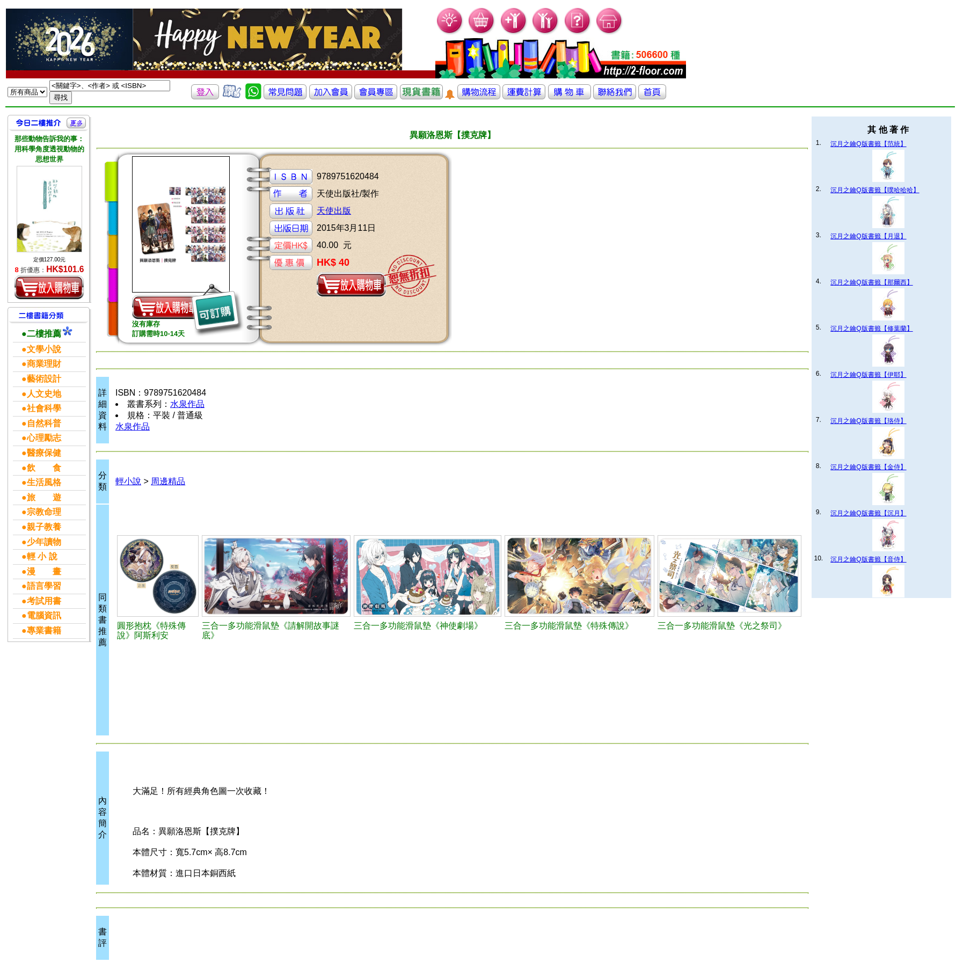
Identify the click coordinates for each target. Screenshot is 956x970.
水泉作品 (187, 404)
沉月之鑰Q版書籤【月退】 (868, 236)
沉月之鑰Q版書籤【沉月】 (868, 513)
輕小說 (128, 481)
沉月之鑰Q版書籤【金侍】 (868, 467)
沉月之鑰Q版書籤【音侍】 (868, 559)
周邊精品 (168, 481)
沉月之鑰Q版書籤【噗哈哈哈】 (874, 190)
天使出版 (334, 210)
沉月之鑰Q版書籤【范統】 (868, 144)
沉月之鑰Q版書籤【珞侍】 (868, 421)
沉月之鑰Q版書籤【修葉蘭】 (871, 328)
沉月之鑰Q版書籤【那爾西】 (871, 282)
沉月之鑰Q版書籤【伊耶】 (868, 374)
